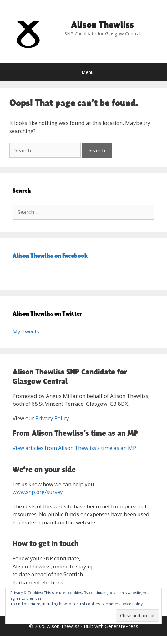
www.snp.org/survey (38, 492)
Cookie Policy (131, 604)
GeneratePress (121, 626)
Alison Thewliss (102, 24)
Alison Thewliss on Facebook (50, 256)
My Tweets (26, 331)
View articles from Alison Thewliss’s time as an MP (74, 447)
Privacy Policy (52, 418)
